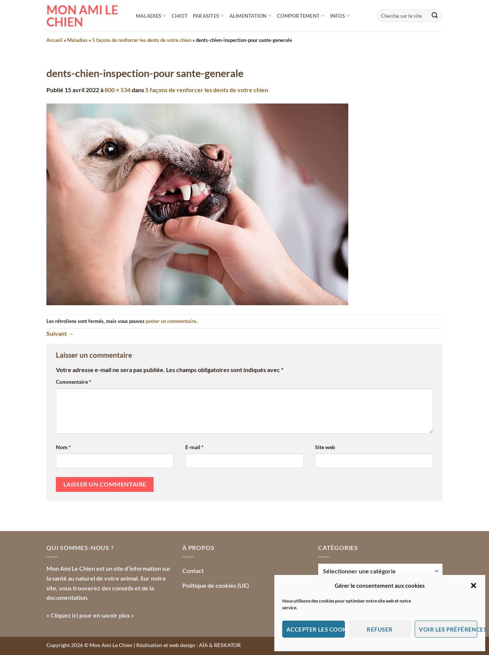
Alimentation (250, 15)
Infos (340, 15)
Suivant (60, 333)
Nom (63, 447)
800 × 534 (118, 89)
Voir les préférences (448, 629)
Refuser (379, 629)
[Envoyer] (434, 15)
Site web (325, 447)
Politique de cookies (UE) (215, 585)
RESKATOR (227, 645)
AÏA (203, 645)
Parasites (208, 15)
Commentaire (73, 381)
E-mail (194, 447)
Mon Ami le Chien (82, 16)
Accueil (54, 40)
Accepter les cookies (315, 629)
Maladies (151, 15)
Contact (193, 570)
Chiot (180, 16)
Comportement (301, 15)
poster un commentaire (171, 321)
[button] (473, 585)
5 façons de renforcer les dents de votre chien (141, 40)
